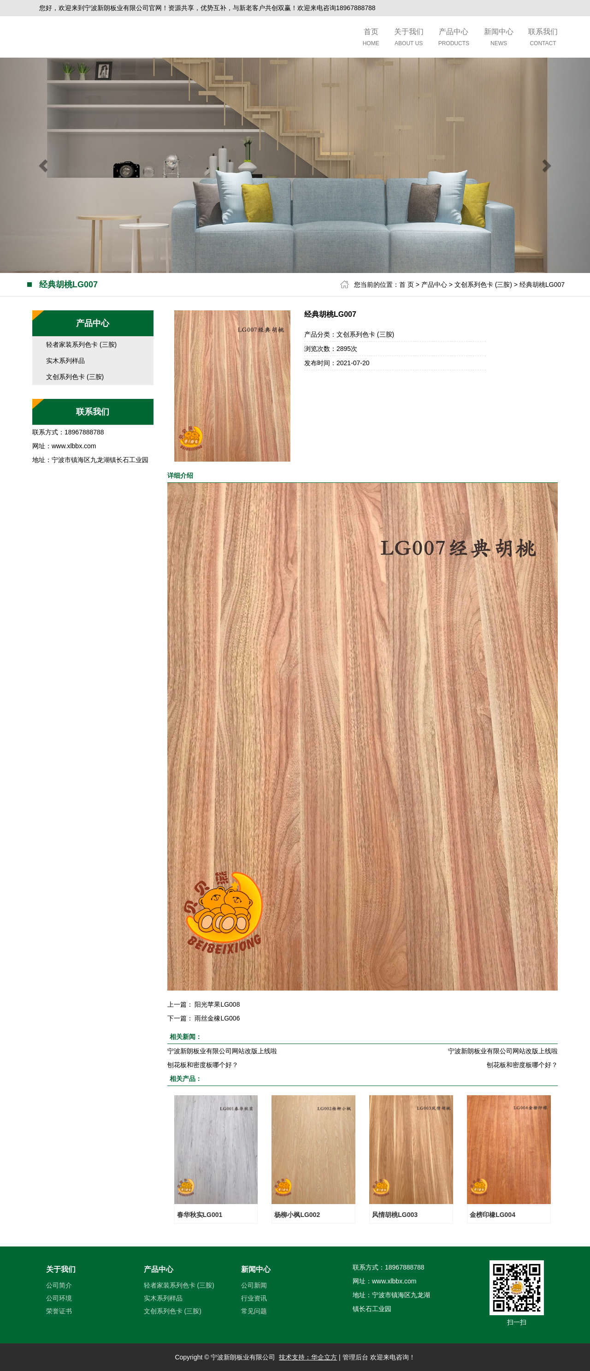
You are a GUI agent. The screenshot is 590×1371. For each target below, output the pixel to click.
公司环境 (59, 1298)
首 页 (406, 284)
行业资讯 (254, 1298)
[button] (44, 165)
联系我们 (543, 38)
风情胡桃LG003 (395, 1214)
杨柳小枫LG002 (297, 1214)
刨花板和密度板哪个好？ (202, 1064)
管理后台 (355, 1357)
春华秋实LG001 (200, 1214)
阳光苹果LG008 (217, 1004)
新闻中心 (498, 38)
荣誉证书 (59, 1311)
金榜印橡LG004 (492, 1214)
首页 (371, 38)
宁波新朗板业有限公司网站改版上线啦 (222, 1051)
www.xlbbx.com (74, 446)
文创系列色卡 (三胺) (483, 284)
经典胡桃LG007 (542, 284)
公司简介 (59, 1285)
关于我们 (409, 38)
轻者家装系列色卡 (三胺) (81, 344)
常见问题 (254, 1311)
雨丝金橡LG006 (217, 1018)
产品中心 (453, 38)
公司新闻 (254, 1285)
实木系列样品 (65, 360)
